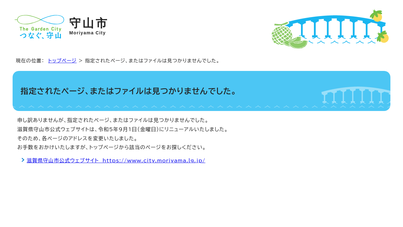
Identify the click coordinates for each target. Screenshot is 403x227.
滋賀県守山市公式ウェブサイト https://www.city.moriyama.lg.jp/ (116, 160)
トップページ (62, 60)
